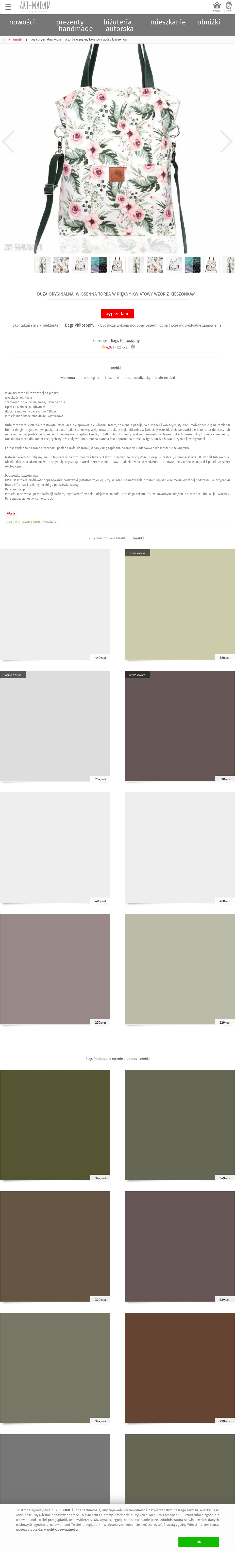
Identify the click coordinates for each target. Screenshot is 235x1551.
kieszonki (112, 378)
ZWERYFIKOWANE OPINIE (32, 522)
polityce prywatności (62, 1529)
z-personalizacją (137, 378)
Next (227, 141)
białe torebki (165, 378)
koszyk (217, 10)
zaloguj (228, 10)
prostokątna (89, 378)
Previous (8, 141)
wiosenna (67, 378)
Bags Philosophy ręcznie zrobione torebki (118, 1059)
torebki (115, 368)
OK (199, 1542)
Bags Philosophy (79, 325)
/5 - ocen (115, 347)
